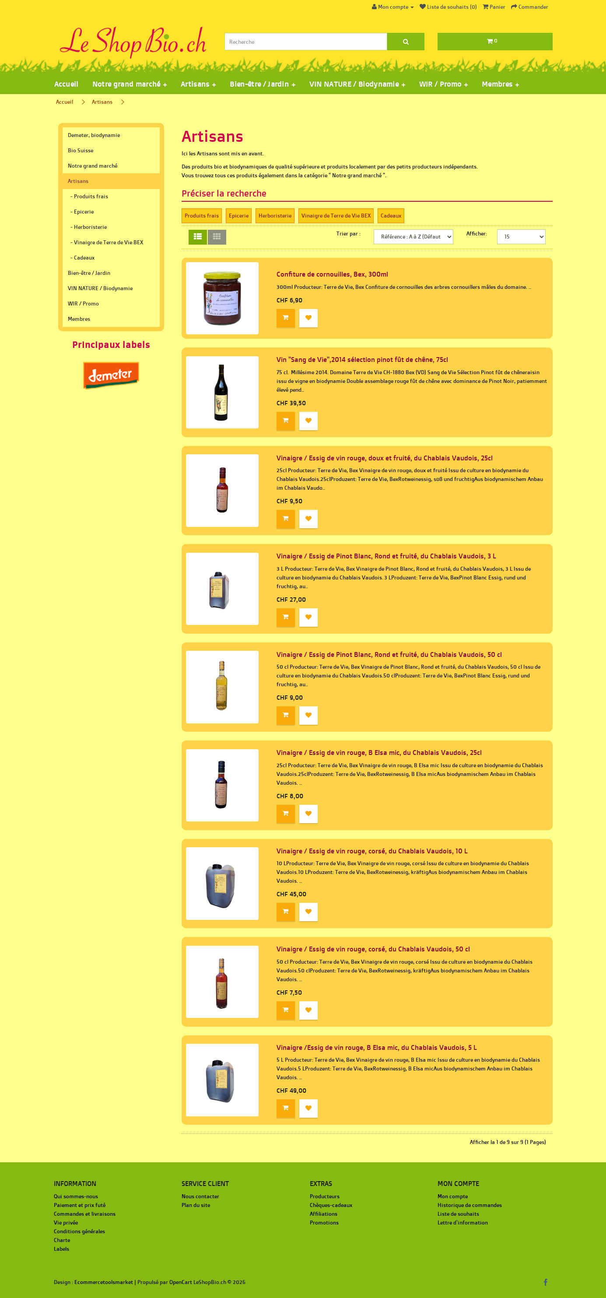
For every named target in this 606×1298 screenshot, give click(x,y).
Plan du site (196, 1205)
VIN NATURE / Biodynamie (100, 288)
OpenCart (180, 1282)
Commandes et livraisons (85, 1213)
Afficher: (476, 233)
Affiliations (323, 1213)
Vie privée (66, 1222)
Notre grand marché (92, 165)
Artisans (102, 101)
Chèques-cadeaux (331, 1205)
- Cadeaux (81, 257)
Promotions (324, 1222)
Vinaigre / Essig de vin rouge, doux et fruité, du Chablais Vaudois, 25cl (385, 458)
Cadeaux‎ (391, 215)
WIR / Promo (83, 303)
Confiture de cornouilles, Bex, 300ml (332, 274)
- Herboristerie (87, 227)
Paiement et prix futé (79, 1205)
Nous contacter (200, 1196)
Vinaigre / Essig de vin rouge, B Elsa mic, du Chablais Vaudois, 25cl (379, 752)
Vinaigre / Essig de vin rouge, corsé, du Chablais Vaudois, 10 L (372, 851)
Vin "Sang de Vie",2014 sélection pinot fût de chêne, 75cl (362, 359)
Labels (61, 1248)
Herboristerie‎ (275, 215)
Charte (62, 1240)
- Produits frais (88, 196)
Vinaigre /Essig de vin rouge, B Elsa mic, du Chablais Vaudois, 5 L (377, 1047)
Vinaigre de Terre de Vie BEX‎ (336, 215)
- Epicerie (81, 211)
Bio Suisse (80, 150)
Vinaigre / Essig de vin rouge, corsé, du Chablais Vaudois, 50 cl (373, 949)
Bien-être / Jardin (89, 273)
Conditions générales (79, 1231)
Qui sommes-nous (76, 1196)
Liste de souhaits (458, 1213)
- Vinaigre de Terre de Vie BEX (105, 242)
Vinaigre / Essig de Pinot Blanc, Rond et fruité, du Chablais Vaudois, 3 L (386, 556)
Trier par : (348, 233)
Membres (79, 319)
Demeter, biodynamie (94, 135)
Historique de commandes (470, 1205)
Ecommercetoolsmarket (103, 1282)
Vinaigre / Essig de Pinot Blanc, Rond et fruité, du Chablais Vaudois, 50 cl (389, 654)
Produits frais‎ (202, 215)
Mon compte (453, 1196)
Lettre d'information (463, 1222)
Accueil (66, 84)
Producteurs (325, 1196)
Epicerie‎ (239, 215)
